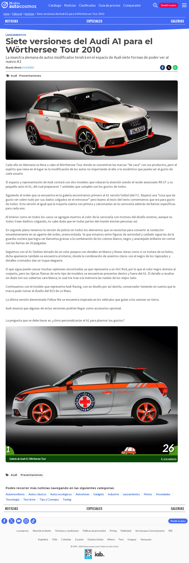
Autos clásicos (37, 494)
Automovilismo (15, 494)
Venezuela (146, 539)
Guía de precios (109, 5)
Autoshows (83, 494)
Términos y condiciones (67, 530)
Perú (121, 539)
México (111, 539)
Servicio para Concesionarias (150, 530)
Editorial (17, 13)
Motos (148, 494)
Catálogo (54, 5)
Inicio (6, 13)
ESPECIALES (94, 20)
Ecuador (79, 539)
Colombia (66, 539)
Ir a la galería (168, 458)
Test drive (29, 499)
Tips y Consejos (49, 499)
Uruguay (132, 539)
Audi (14, 75)
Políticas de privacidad (94, 530)
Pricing (113, 530)
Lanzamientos (16, 34)
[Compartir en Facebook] (162, 67)
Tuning (67, 499)
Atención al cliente (42, 530)
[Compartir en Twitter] (168, 67)
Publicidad (126, 530)
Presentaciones (30, 75)
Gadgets (98, 494)
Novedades (163, 494)
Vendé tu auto (168, 5)
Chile (54, 539)
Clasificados (87, 5)
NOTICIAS (11, 20)
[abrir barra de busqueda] (155, 5)
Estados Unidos (95, 539)
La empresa (22, 530)
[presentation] (92, 391)
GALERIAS (177, 20)
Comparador (132, 5)
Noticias (70, 5)
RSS (170, 530)
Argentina (43, 539)
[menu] (184, 5)
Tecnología (12, 499)
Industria (113, 494)
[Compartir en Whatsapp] (175, 67)
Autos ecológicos (61, 494)
